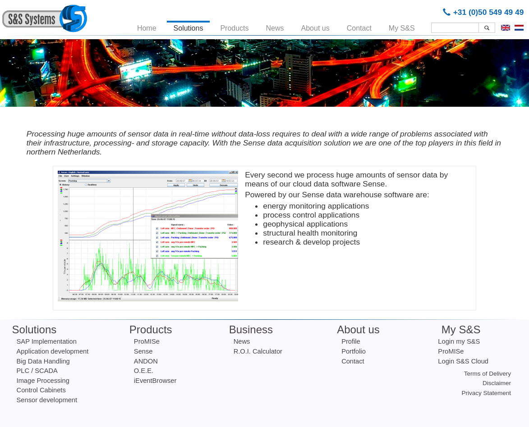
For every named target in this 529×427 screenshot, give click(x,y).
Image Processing (43, 380)
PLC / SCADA (37, 370)
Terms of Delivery (487, 373)
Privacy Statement (486, 393)
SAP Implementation (47, 341)
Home (146, 26)
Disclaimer (497, 383)
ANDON (146, 361)
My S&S (402, 26)
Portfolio (353, 351)
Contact (359, 26)
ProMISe (147, 341)
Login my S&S (459, 341)
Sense (143, 351)
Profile (350, 341)
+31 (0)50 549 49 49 (485, 12)
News (275, 26)
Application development (53, 351)
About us (315, 26)
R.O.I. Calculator (258, 351)
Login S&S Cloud (463, 361)
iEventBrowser (155, 380)
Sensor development (47, 400)
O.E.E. (143, 370)
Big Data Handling (43, 361)
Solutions (188, 26)
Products (234, 26)
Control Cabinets (41, 390)
